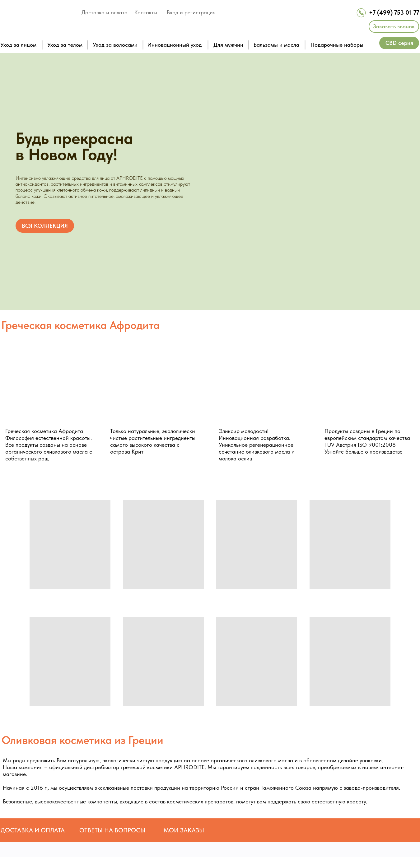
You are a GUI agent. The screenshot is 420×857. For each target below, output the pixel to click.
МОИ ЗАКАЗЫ (184, 830)
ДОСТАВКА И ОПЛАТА (33, 830)
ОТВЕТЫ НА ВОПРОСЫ (112, 830)
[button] (394, 26)
